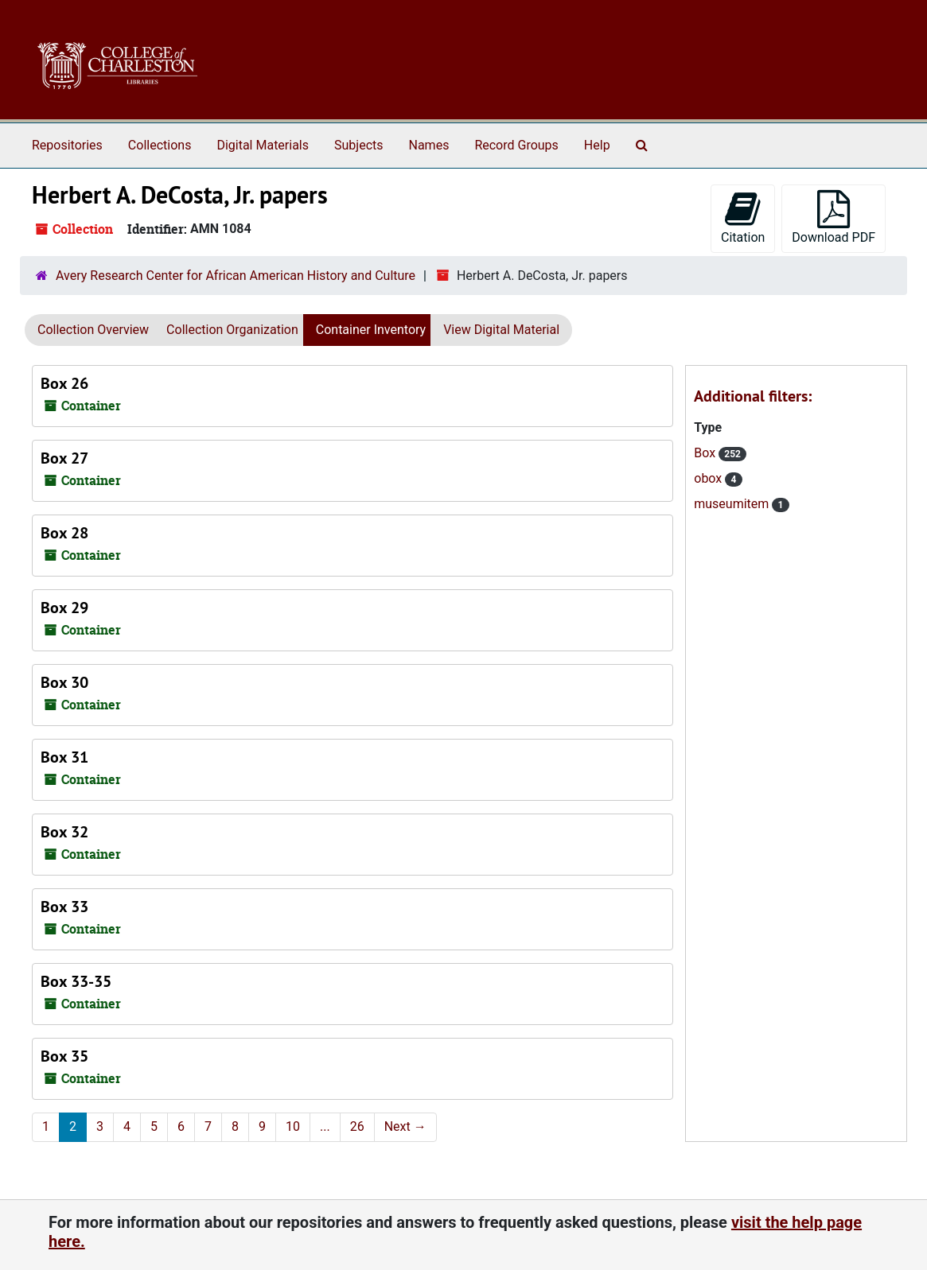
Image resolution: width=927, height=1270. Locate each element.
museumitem (733, 503)
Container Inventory (371, 329)
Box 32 (64, 831)
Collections (160, 145)
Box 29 (64, 607)
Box (706, 452)
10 (293, 1126)
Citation (743, 217)
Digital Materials (262, 145)
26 (357, 1126)
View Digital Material (501, 329)
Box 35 (64, 1056)
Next (405, 1126)
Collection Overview (93, 329)
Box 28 (64, 532)
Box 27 (64, 458)
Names (429, 145)
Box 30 (64, 682)
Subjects (358, 145)
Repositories (67, 145)
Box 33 (64, 906)
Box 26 (64, 383)
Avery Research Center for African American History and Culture (235, 275)
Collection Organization (232, 329)
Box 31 (64, 757)
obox (709, 478)
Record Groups (516, 145)
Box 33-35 (76, 981)
